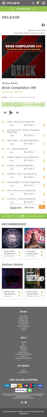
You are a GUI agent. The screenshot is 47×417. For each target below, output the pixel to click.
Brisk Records (7, 92)
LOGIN (23, 370)
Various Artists (10, 83)
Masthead (23, 348)
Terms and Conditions (23, 358)
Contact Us (23, 356)
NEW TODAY (23, 316)
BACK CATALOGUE (23, 326)
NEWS (23, 330)
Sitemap (23, 350)
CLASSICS (23, 328)
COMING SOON (23, 320)
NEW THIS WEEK (23, 322)
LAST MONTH (23, 324)
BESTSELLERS (23, 318)
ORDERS (23, 342)
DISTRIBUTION (23, 372)
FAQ (23, 344)
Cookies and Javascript (23, 354)
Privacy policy (23, 352)
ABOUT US (23, 346)
